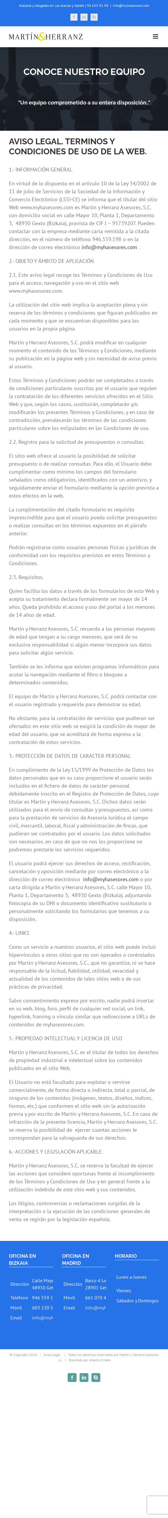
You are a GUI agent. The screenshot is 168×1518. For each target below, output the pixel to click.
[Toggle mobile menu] (156, 36)
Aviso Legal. (52, 1354)
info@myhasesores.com (131, 5)
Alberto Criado (99, 1360)
